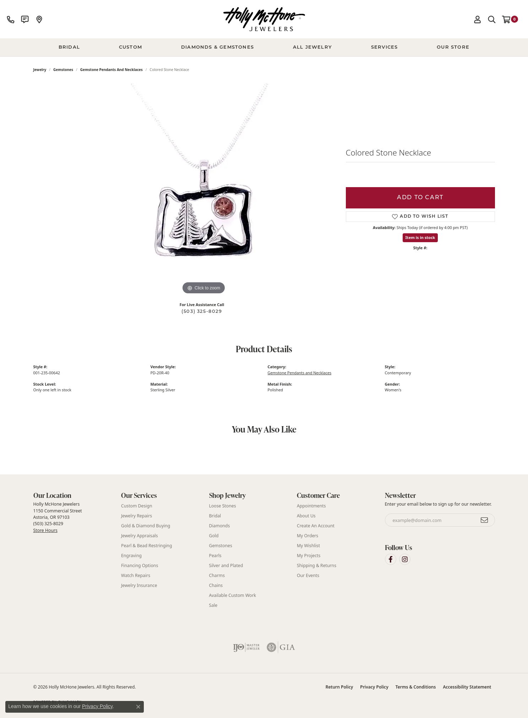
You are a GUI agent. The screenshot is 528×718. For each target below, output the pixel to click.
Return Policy (339, 687)
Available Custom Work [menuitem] (232, 595)
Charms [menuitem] (217, 575)
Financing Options (139, 565)
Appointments (311, 506)
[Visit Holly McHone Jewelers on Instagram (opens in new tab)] (404, 559)
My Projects (308, 556)
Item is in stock (420, 237)
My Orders (307, 536)
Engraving (131, 556)
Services (384, 47)
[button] (477, 19)
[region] (203, 189)
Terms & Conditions (416, 687)
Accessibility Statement (467, 687)
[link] (10, 19)
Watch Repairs (135, 575)
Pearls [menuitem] (215, 556)
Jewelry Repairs (136, 516)
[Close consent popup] (138, 707)
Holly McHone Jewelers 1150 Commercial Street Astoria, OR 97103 (57, 517)
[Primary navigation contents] (264, 47)
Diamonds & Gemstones (217, 47)
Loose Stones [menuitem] (222, 506)
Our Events (308, 575)
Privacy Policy (374, 687)
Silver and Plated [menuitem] (226, 565)
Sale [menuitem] (213, 605)
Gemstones (63, 69)
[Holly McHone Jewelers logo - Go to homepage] (264, 19)
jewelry (40, 69)
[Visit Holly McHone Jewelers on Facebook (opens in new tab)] (390, 559)
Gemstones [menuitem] (220, 546)
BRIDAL (69, 47)
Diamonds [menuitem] (219, 526)
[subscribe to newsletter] (485, 520)
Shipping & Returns (316, 565)
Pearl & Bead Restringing (146, 546)
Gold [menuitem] (214, 536)
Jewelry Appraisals (139, 536)
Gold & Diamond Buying (145, 526)
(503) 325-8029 (201, 311)
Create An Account (315, 526)
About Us (306, 516)
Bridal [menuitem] (215, 516)
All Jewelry (312, 47)
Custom (130, 47)
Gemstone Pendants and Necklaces (111, 69)
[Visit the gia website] (281, 647)
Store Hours (45, 530)
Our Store (453, 47)
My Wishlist (308, 546)
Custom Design (136, 506)
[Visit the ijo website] (246, 647)
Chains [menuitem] (216, 585)
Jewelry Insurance (139, 585)
